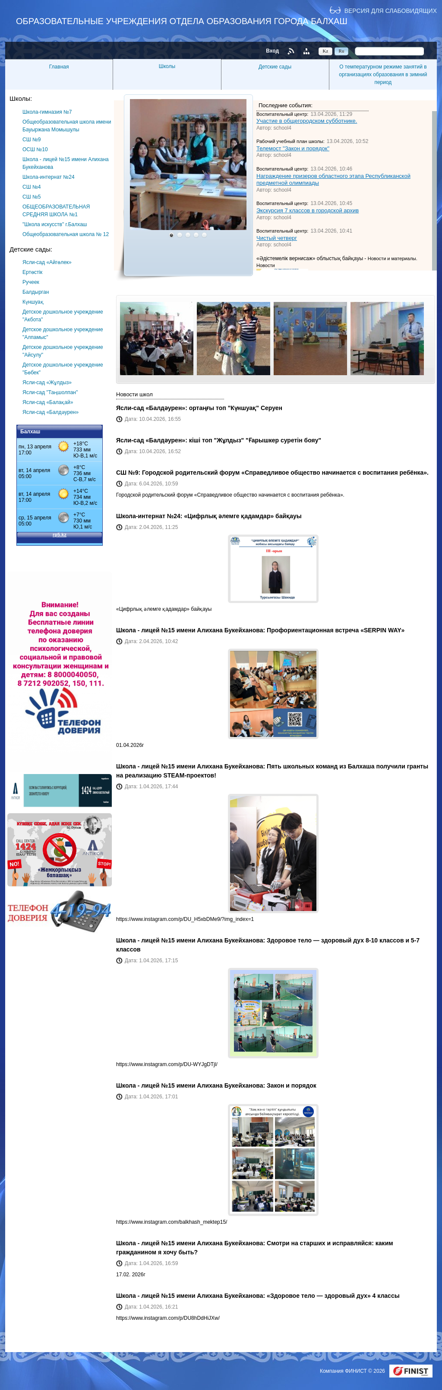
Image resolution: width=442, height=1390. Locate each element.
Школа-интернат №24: (150, 516)
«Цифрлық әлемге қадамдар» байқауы (242, 516)
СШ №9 (31, 140)
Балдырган (35, 292)
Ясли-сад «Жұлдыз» (47, 382)
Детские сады (275, 67)
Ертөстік (32, 272)
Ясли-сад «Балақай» (47, 402)
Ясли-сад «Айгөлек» (47, 262)
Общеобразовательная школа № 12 (65, 234)
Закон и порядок (291, 1085)
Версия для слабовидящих (390, 10)
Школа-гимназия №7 (47, 112)
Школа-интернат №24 (48, 177)
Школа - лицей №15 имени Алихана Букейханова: (191, 630)
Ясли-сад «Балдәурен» (50, 412)
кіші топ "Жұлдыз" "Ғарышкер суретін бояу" (255, 440)
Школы (167, 66)
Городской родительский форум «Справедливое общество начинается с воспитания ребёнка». (285, 472)
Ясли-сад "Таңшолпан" (50, 392)
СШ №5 (31, 197)
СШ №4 (31, 187)
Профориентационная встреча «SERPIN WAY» (335, 630)
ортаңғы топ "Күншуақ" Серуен (235, 407)
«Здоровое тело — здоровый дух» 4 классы (333, 1295)
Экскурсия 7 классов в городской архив (307, 210)
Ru (341, 50)
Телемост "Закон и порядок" (292, 148)
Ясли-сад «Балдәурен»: (152, 407)
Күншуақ (33, 302)
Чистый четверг (276, 238)
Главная (59, 67)
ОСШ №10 (35, 149)
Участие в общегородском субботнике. (306, 121)
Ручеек (30, 282)
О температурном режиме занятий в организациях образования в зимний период (383, 74)
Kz (325, 50)
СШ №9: (129, 472)
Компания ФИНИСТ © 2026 (353, 1371)
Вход (272, 51)
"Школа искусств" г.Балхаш (54, 224)
